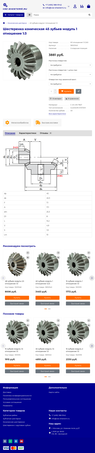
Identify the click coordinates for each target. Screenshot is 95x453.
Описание (10, 133)
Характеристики (27, 133)
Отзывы (46, 133)
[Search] (62, 15)
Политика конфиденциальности (17, 396)
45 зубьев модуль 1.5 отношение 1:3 (45, 350)
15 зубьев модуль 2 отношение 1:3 (74, 350)
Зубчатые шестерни (12, 419)
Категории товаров (14, 410)
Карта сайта (54, 392)
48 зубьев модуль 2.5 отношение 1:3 (14, 282)
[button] (3, 278)
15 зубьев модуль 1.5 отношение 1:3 (14, 350)
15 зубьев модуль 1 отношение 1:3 (74, 282)
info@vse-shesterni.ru (54, 7)
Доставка (7, 392)
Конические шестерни (17, 23)
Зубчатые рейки (10, 415)
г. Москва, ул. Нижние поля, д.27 (65, 428)
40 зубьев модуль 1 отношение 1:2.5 (44, 282)
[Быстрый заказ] (78, 91)
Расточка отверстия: (58, 61)
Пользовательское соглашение (17, 399)
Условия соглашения (12, 402)
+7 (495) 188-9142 (52, 4)
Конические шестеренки (14, 422)
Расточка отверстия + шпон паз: (63, 70)
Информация (10, 387)
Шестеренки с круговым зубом (17, 425)
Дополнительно (58, 387)
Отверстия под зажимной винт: (62, 79)
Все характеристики (57, 114)
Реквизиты (7, 406)
